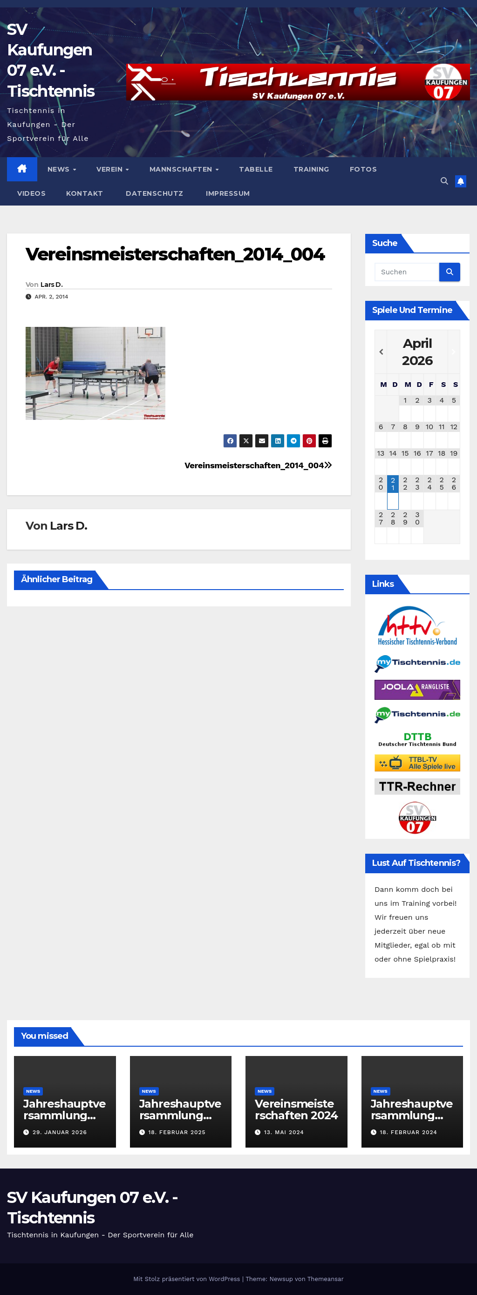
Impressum (227, 193)
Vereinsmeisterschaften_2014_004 (175, 254)
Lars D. (51, 284)
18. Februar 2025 (176, 1132)
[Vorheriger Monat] (381, 352)
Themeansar (325, 1278)
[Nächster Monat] (454, 352)
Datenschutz (154, 193)
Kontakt (84, 193)
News (60, 169)
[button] (444, 181)
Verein (110, 169)
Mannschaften (182, 169)
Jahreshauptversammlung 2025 (180, 1115)
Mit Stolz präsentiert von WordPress (187, 1278)
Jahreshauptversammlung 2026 (64, 1115)
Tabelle (256, 169)
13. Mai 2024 (284, 1132)
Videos (31, 193)
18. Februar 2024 (408, 1132)
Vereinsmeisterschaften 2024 (296, 1109)
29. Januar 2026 (60, 1132)
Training (311, 169)
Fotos (363, 169)
